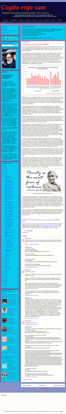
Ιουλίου (6, 258)
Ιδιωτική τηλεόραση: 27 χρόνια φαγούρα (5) (8, 211)
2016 (5, 174)
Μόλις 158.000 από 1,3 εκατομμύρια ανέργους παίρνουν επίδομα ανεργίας (38, 219)
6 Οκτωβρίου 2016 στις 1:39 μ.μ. (31, 324)
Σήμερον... (4, 292)
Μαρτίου (6, 265)
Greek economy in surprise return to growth (49, 225)
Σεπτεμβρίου (7, 254)
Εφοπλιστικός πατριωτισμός (10, 364)
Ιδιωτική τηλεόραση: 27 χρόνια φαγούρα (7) (8, 205)
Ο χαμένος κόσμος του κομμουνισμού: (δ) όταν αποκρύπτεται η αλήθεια (10, 357)
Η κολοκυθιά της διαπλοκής (7, 228)
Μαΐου (6, 261)
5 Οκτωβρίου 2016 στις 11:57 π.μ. (32, 267)
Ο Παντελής (10, 337)
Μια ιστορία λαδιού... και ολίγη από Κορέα (12, 309)
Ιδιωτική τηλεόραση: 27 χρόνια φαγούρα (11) (8, 191)
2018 (5, 170)
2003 (5, 286)
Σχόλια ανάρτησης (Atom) (45, 388)
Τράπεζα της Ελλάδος (6, 32)
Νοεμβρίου (7, 178)
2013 (5, 275)
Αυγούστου (7, 256)
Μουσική (47, 20)
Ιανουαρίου (7, 269)
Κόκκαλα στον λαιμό (11, 299)
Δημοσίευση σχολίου (28, 379)
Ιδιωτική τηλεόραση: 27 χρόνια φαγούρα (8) (8, 202)
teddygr (26, 270)
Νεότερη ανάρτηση (26, 385)
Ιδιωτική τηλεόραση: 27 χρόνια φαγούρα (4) (8, 214)
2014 (5, 273)
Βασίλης (27, 238)
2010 (5, 280)
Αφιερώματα (4, 28)
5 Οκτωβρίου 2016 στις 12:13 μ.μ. (32, 295)
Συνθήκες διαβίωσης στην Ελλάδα (54, 46)
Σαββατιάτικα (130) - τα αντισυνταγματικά (8, 185)
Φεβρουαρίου (7, 267)
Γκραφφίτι (27, 20)
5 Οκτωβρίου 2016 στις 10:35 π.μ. (32, 244)
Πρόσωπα (60, 20)
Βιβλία (21, 20)
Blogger (60, 411)
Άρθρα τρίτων (14, 20)
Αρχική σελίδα (42, 385)
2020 (5, 167)
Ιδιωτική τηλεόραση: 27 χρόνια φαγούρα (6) (8, 208)
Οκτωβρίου (7, 179)
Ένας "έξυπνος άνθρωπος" (9, 238)
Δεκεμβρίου (7, 176)
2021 (5, 165)
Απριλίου (6, 263)
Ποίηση (53, 20)
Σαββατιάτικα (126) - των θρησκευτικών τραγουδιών (9, 250)
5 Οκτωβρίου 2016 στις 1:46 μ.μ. (31, 318)
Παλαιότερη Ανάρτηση (58, 385)
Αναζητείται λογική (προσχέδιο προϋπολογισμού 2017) (9, 241)
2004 (5, 284)
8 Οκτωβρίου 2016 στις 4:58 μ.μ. (31, 376)
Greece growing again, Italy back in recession (49, 226)
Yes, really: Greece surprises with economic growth (34, 223)
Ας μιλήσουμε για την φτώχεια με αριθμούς (8, 244)
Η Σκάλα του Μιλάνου (12, 372)
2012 (5, 277)
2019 (5, 168)
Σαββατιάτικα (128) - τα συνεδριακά (8, 217)
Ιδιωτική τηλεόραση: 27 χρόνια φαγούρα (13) (8, 182)
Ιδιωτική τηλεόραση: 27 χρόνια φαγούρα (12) (8, 188)
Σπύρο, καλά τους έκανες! (9, 230)
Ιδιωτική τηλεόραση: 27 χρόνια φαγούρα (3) (8, 220)
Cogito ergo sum (23, 7)
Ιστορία (40, 20)
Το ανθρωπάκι (10, 318)
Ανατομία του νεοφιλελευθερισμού (8, 30)
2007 (5, 282)
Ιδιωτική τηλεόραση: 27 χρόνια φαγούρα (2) (8, 222)
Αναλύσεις (5, 20)
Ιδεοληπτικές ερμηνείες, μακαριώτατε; (8, 236)
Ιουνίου (6, 259)
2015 (5, 271)
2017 (5, 172)
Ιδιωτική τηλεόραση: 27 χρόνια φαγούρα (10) (8, 193)
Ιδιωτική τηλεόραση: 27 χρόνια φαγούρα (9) (8, 196)
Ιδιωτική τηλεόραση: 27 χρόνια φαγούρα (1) (8, 225)
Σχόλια (4, 22)
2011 (5, 278)
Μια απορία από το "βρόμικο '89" (11, 328)
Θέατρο (34, 20)
